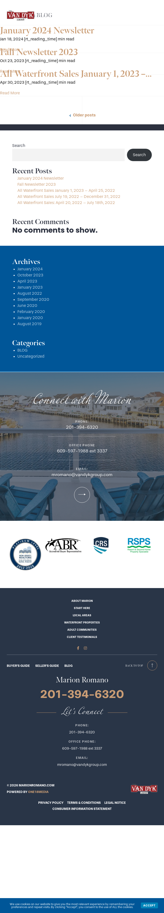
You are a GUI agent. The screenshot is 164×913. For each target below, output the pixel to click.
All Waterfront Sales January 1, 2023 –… (76, 74)
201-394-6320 (103, 4)
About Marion (82, 600)
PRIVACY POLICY (50, 803)
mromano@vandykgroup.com (82, 474)
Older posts (84, 115)
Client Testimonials (82, 637)
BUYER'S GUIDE (18, 666)
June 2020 (27, 305)
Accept (149, 905)
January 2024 (30, 269)
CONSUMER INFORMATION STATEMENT (82, 809)
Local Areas (82, 615)
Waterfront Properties (82, 622)
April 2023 (27, 281)
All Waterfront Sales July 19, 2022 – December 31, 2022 (68, 196)
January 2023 (30, 287)
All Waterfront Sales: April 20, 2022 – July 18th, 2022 (66, 202)
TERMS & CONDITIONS (84, 803)
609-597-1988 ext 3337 (82, 451)
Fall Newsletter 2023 (39, 52)
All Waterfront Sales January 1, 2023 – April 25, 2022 (66, 190)
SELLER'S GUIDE (47, 666)
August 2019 (29, 324)
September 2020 (33, 299)
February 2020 (31, 311)
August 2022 (29, 293)
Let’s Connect (78, 4)
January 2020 (30, 317)
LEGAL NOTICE (115, 803)
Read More (10, 93)
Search (18, 145)
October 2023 (30, 275)
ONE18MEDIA (38, 792)
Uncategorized (31, 356)
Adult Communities (82, 629)
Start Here (57, 4)
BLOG (22, 350)
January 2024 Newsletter (47, 30)
